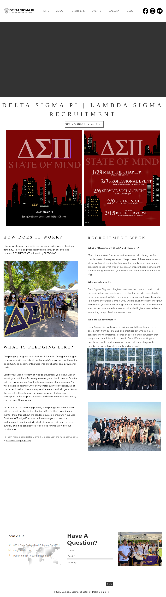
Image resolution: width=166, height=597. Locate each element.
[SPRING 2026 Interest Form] (84, 124)
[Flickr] (160, 11)
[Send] (109, 584)
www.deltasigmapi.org (18, 440)
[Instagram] (152, 11)
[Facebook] (145, 11)
